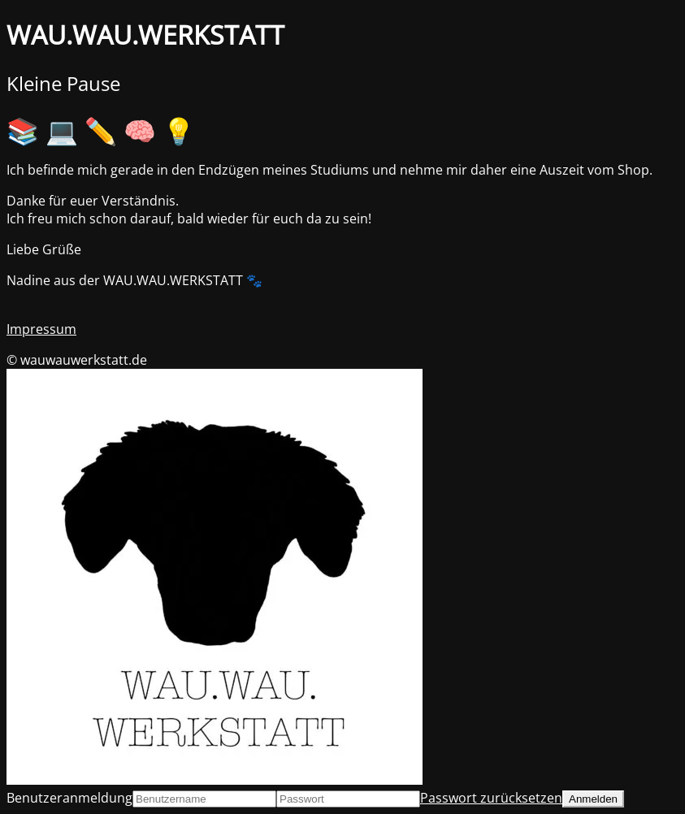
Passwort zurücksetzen (491, 798)
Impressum (41, 329)
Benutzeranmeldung (69, 798)
